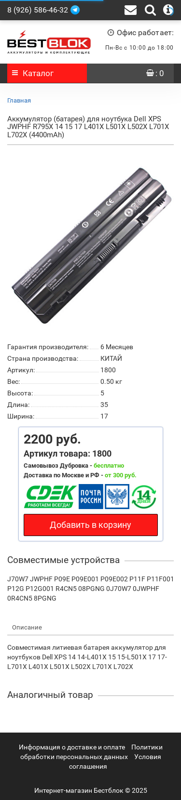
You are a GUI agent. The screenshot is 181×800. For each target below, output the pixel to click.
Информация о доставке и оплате (72, 747)
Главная (19, 100)
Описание (27, 627)
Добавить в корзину (90, 525)
